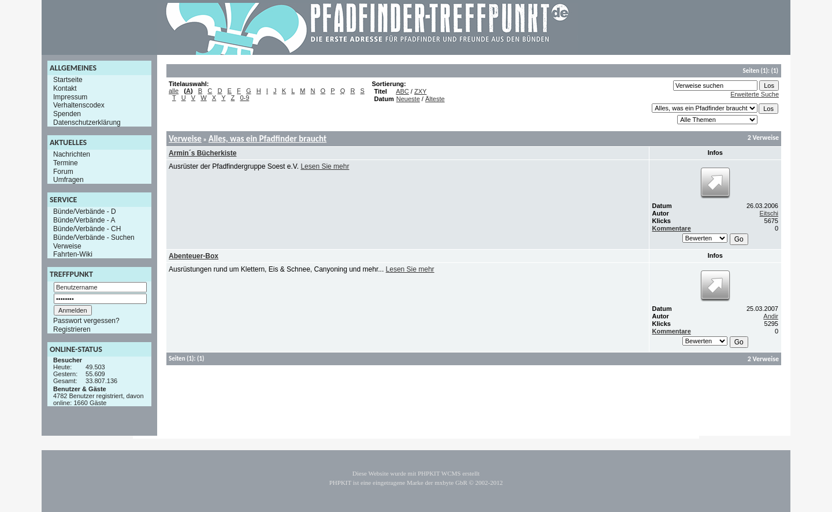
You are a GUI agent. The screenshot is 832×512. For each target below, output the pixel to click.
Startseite (68, 80)
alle (174, 90)
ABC (402, 91)
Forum (63, 171)
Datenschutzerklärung (87, 122)
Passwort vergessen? (86, 321)
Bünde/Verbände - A (84, 220)
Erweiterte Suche (754, 94)
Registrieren (72, 329)
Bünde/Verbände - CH (87, 229)
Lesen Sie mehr (324, 166)
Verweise (67, 246)
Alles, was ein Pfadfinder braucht (267, 138)
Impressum (70, 96)
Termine (65, 163)
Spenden (67, 114)
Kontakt (65, 88)
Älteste (435, 98)
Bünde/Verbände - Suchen (94, 237)
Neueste (408, 98)
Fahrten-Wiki (72, 254)
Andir (770, 316)
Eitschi (769, 213)
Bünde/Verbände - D (84, 211)
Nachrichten (71, 154)
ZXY (420, 91)
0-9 (244, 97)
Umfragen (68, 180)
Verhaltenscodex (79, 105)
